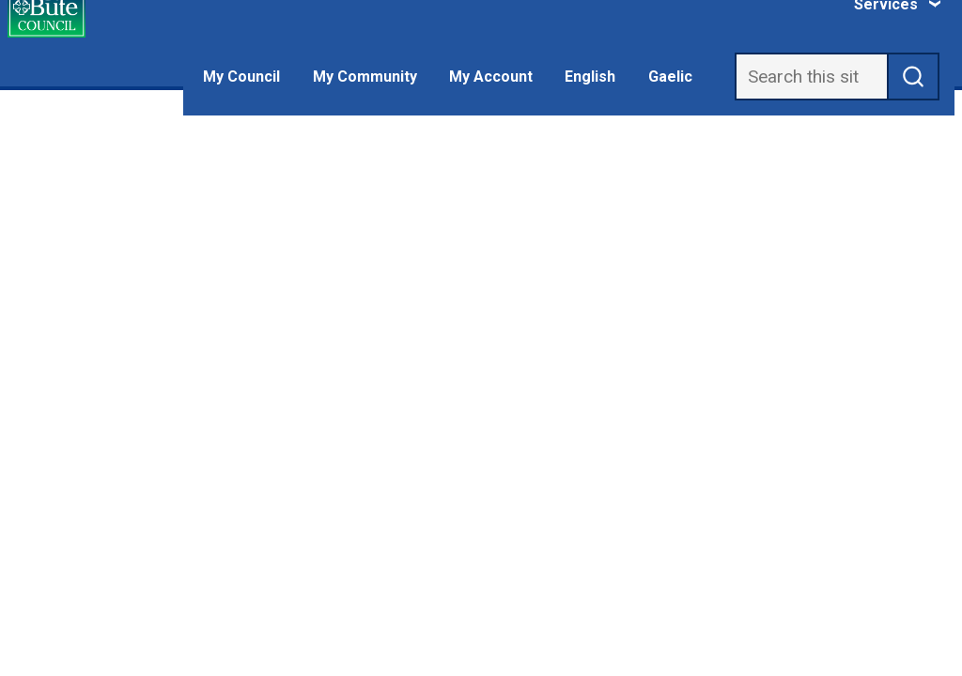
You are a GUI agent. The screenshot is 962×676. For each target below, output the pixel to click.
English (590, 76)
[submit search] (913, 76)
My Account (491, 76)
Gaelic (670, 76)
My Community (365, 76)
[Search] (811, 76)
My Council (241, 76)
